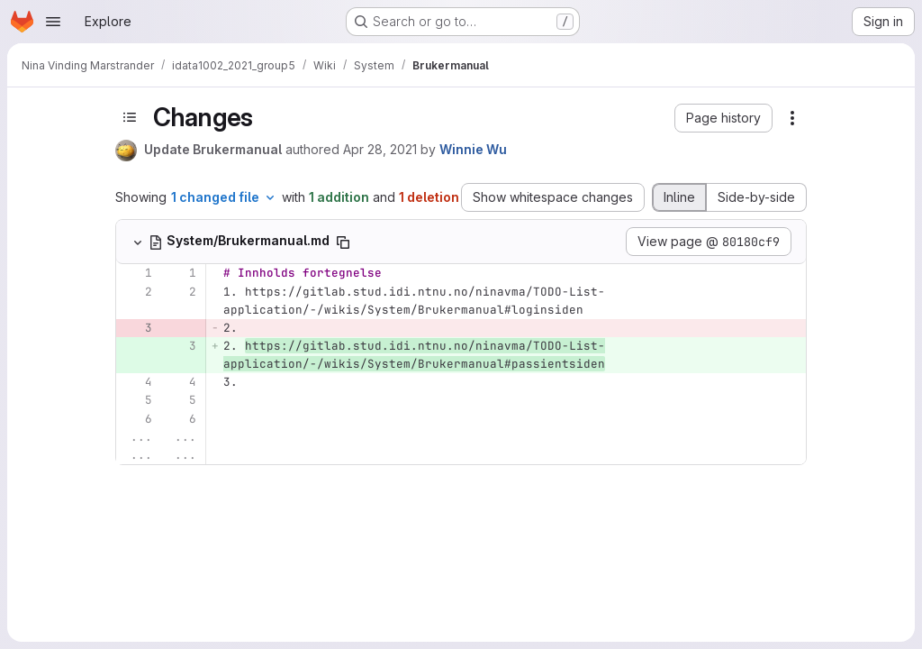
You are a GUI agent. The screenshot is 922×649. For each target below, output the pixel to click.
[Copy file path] (343, 242)
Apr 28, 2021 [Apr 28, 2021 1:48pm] (380, 149)
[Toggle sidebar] (129, 117)
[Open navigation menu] (53, 21)
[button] (723, 118)
